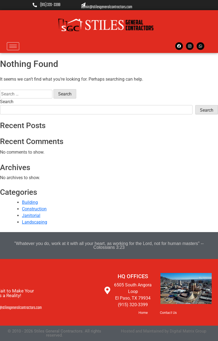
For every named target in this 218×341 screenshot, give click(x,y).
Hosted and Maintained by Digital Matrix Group (163, 331)
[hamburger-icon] (13, 46)
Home (143, 312)
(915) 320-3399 (46, 5)
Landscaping (34, 222)
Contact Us (168, 312)
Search (6, 101)
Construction (34, 209)
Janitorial (31, 215)
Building (30, 202)
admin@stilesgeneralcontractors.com (106, 5)
